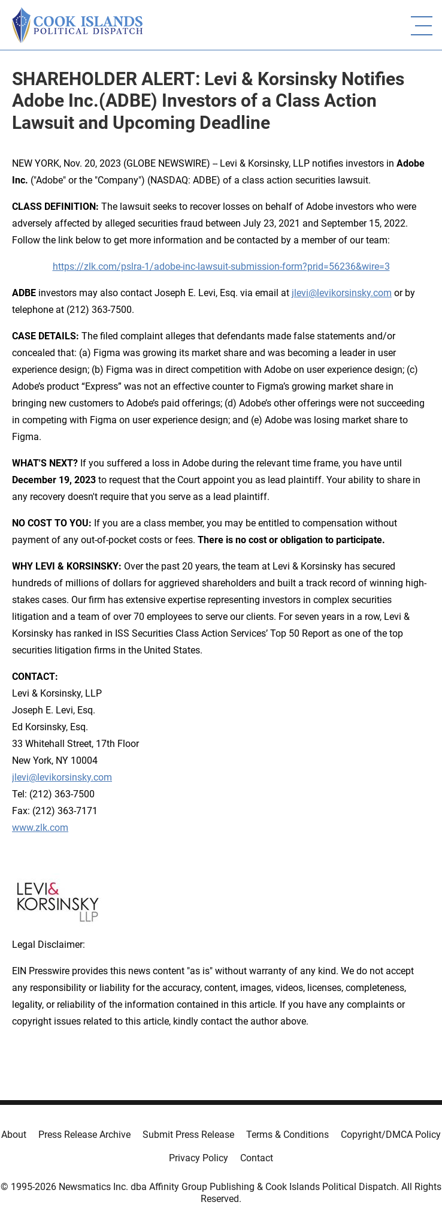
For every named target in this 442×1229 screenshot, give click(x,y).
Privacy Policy (198, 1158)
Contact (256, 1158)
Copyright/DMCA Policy (391, 1134)
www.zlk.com (40, 827)
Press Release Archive (84, 1134)
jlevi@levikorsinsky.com (342, 293)
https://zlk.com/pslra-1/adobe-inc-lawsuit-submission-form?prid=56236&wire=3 (221, 266)
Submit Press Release (188, 1134)
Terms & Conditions (287, 1134)
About (13, 1134)
